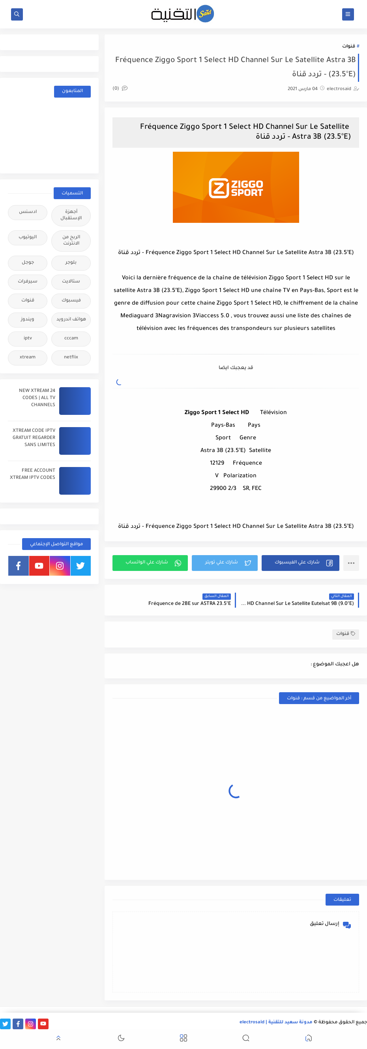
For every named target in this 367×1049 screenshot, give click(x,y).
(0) (119, 89)
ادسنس (28, 212)
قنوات (348, 46)
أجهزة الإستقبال (71, 215)
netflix (71, 357)
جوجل (28, 263)
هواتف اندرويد (71, 319)
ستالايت (71, 281)
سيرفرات (27, 281)
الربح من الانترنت (71, 241)
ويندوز (27, 319)
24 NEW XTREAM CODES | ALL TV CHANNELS (37, 398)
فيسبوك (71, 300)
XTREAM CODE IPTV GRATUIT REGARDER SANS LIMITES (34, 438)
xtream (28, 357)
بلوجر (71, 263)
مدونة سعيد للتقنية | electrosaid (276, 1022)
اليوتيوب (28, 237)
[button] (300, 563)
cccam (71, 338)
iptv (28, 338)
